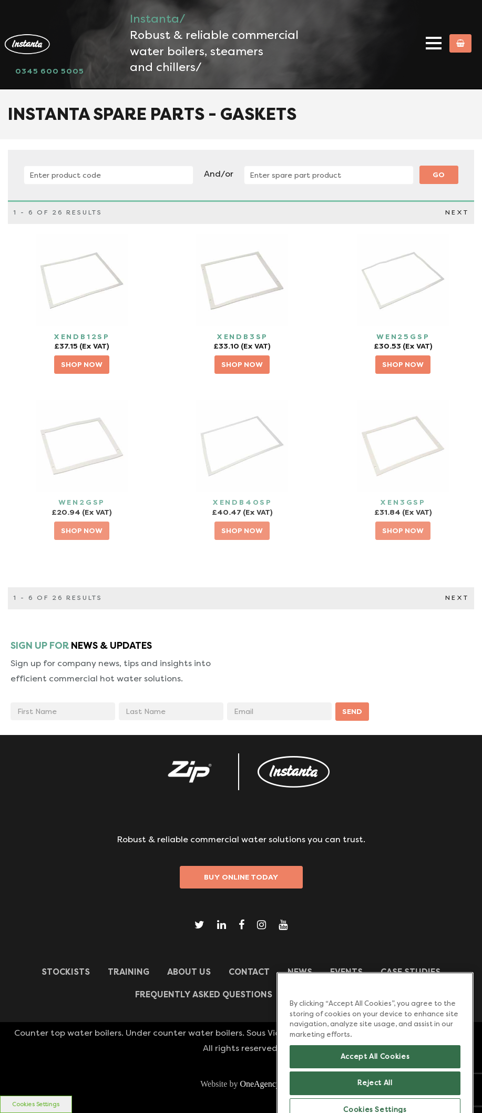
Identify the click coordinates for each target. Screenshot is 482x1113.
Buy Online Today (241, 877)
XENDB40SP (242, 502)
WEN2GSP (82, 502)
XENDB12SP (82, 336)
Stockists (66, 972)
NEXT (457, 212)
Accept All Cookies (375, 1085)
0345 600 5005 (49, 71)
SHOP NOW (81, 364)
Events (346, 972)
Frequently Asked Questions (203, 994)
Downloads (318, 994)
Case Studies (410, 972)
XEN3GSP (403, 502)
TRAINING (128, 972)
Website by (241, 1083)
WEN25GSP (402, 336)
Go (439, 174)
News (300, 972)
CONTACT (249, 972)
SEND (352, 711)
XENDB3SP (242, 336)
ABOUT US (189, 972)
